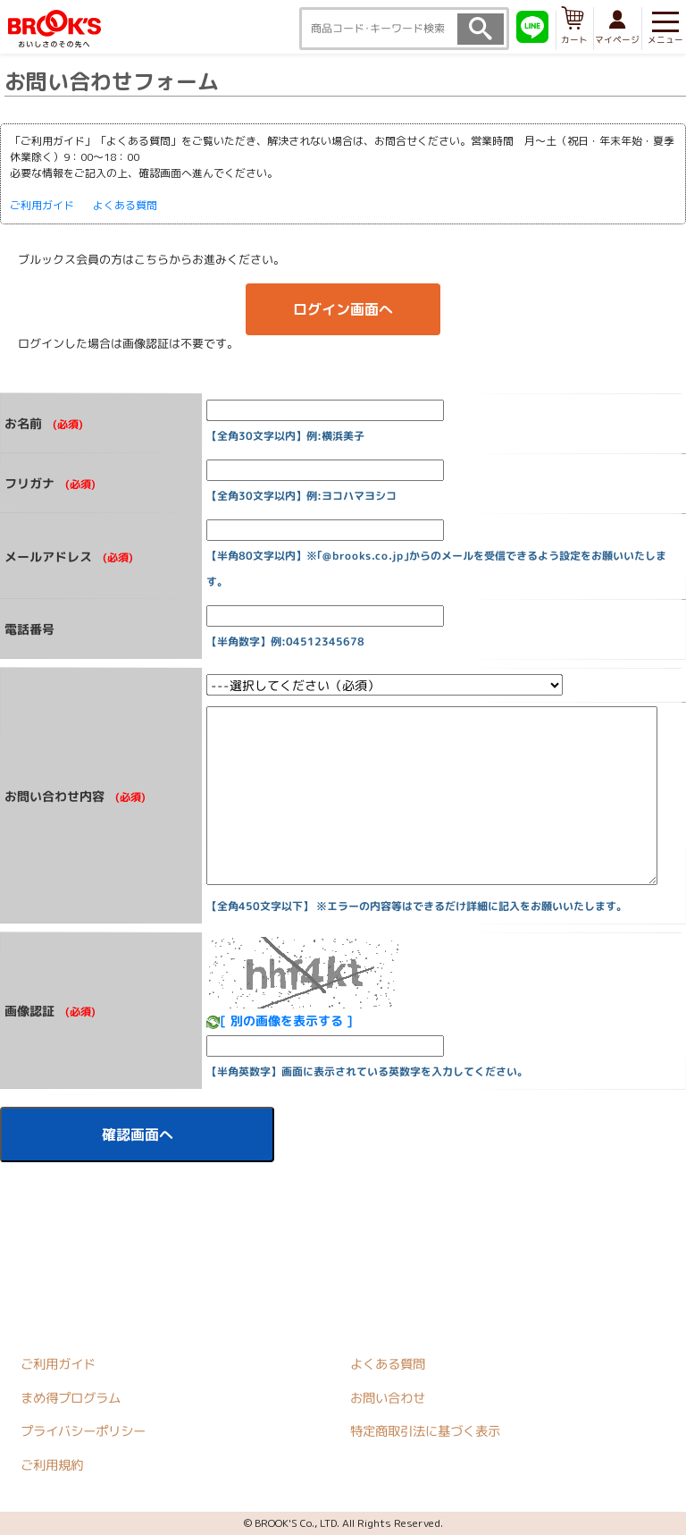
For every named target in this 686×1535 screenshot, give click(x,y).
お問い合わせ (387, 1398)
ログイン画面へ (343, 309)
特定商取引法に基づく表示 (425, 1431)
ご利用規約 (52, 1465)
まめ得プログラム (71, 1398)
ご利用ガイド (42, 205)
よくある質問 (125, 205)
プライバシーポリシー (83, 1431)
